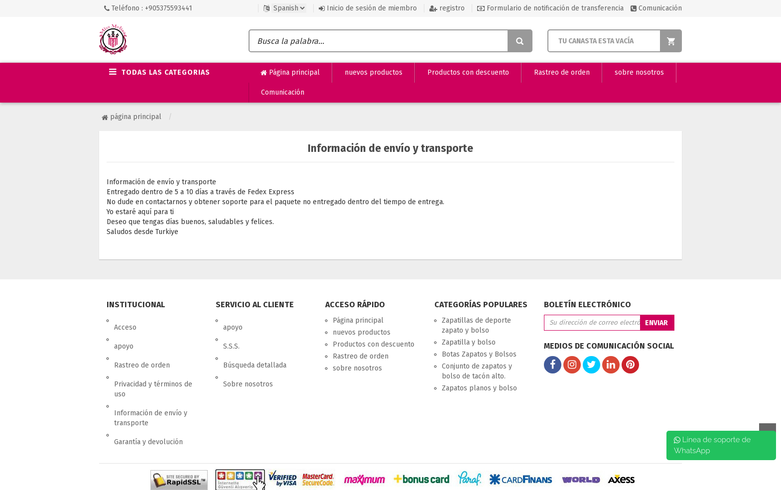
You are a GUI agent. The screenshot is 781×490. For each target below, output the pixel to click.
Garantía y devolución (148, 400)
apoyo (123, 332)
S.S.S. (231, 332)
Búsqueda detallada (254, 344)
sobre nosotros (639, 72)
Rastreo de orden (562, 72)
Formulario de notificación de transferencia (550, 8)
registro (447, 8)
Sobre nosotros (248, 356)
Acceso (125, 320)
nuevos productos (373, 72)
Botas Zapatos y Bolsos (479, 354)
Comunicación (656, 8)
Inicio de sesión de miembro (368, 8)
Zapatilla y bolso (469, 342)
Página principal (290, 73)
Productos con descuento (468, 72)
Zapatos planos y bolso (479, 388)
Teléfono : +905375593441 (148, 8)
